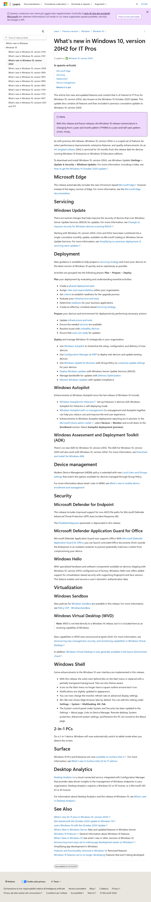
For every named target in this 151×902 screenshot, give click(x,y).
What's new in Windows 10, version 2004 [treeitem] (27, 68)
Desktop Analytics (63, 777)
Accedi (144, 3)
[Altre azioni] (144, 31)
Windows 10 (98, 31)
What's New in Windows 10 (68, 837)
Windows (85, 31)
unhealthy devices (89, 328)
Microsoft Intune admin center (75, 422)
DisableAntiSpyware (68, 522)
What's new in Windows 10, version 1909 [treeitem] (27, 72)
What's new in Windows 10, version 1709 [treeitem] (27, 89)
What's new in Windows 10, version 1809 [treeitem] (27, 81)
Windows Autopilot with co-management (81, 410)
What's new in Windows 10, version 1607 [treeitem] (27, 98)
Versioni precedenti (77, 888)
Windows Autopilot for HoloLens (77, 401)
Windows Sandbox (81, 603)
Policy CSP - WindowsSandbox (74, 607)
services (84, 324)
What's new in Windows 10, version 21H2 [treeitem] (27, 51)
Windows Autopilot (74, 346)
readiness (76, 302)
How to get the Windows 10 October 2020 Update (80, 168)
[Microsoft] (6, 4)
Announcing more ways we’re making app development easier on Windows (93, 842)
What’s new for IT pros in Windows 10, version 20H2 (81, 816)
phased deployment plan (82, 285)
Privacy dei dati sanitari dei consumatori (22, 892)
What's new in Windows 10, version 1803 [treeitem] (27, 85)
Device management (65, 82)
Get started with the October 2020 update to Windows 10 (83, 821)
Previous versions (70, 31)
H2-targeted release (64, 149)
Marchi (91, 892)
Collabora (104, 888)
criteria (67, 294)
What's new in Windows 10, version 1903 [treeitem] (27, 76)
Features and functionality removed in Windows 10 (80, 850)
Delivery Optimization (109, 375)
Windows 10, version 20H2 (81, 58)
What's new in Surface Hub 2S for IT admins (94, 761)
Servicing (60, 74)
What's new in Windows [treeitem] (17, 43)
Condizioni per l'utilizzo (56, 892)
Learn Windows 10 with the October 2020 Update (79, 825)
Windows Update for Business (79, 362)
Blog (92, 888)
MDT (94, 354)
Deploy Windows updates (73, 371)
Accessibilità (76, 892)
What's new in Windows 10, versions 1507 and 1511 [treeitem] (27, 104)
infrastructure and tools (86, 298)
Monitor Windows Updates (74, 379)
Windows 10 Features (65, 833)
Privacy (115, 888)
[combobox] (25, 37)
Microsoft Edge (63, 70)
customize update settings (131, 362)
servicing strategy (109, 261)
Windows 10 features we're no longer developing (79, 854)
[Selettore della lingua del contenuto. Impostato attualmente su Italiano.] (10, 881)
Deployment (62, 78)
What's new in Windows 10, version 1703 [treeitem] (27, 94)
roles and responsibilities (80, 290)
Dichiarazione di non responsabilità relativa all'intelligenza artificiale (34, 888)
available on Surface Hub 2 (110, 756)
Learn (56, 31)
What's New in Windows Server (70, 829)
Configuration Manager (76, 354)
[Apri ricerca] (137, 4)
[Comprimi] (43, 31)
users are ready (80, 332)
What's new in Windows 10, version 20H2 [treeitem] (25, 62)
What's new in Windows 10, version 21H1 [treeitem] (26, 56)
